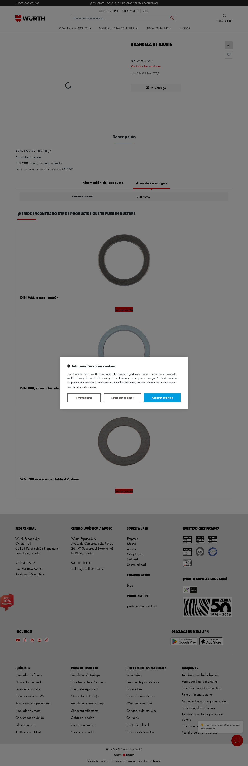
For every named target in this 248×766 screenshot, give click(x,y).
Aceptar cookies (162, 397)
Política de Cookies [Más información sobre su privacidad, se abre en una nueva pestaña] (86, 386)
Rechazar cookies (122, 397)
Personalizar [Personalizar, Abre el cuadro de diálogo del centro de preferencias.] (84, 397)
